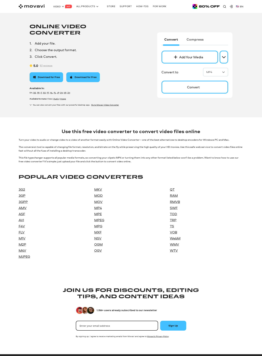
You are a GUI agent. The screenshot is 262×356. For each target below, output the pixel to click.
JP (58, 92)
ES (44, 92)
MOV (98, 201)
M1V (22, 238)
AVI (21, 220)
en (239, 6)
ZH (68, 92)
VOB (173, 232)
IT (41, 92)
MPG (98, 226)
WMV (174, 244)
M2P (22, 244)
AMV (23, 208)
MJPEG (24, 256)
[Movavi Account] (231, 6)
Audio (56, 98)
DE (34, 92)
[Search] (224, 6)
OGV (98, 250)
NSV (97, 238)
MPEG (99, 220)
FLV (22, 232)
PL (55, 92)
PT (48, 92)
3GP (22, 195)
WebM (175, 238)
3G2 (22, 189)
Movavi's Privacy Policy (158, 336)
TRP (173, 220)
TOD (173, 214)
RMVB (175, 201)
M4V (22, 250)
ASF (22, 214)
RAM (174, 195)
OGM (98, 244)
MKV (98, 189)
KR (65, 92)
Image (63, 98)
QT (172, 189)
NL (51, 92)
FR (38, 92)
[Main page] (31, 6)
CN (61, 92)
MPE (98, 214)
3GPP (23, 201)
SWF (174, 208)
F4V (22, 226)
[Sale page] (206, 6)
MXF (98, 232)
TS (172, 226)
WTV (174, 250)
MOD (98, 195)
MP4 (215, 72)
